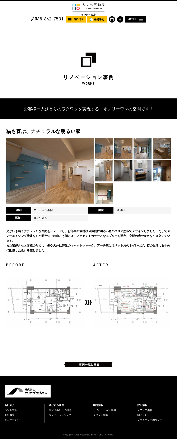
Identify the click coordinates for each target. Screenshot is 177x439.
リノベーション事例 (104, 410)
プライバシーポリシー (149, 420)
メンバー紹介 (12, 420)
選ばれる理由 (56, 405)
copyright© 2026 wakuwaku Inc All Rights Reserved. (88, 435)
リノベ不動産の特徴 (60, 410)
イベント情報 (100, 415)
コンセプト (11, 410)
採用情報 (142, 405)
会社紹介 (10, 405)
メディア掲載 (144, 410)
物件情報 (98, 405)
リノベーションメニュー (62, 415)
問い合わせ (143, 415)
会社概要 (10, 415)
